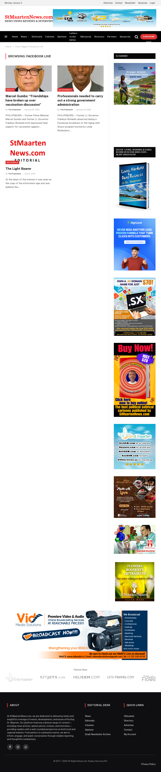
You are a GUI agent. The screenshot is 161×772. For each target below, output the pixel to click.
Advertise (108, 3)
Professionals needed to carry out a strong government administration (80, 100)
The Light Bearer (18, 169)
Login (152, 3)
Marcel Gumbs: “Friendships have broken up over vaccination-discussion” (27, 100)
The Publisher (14, 110)
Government (65, 90)
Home (15, 36)
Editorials (37, 36)
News (24, 36)
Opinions (61, 36)
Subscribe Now (148, 37)
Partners (112, 36)
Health (10, 90)
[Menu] (6, 36)
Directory (99, 36)
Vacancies (142, 3)
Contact (118, 3)
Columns (49, 36)
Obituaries (85, 36)
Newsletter (130, 3)
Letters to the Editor (73, 36)
